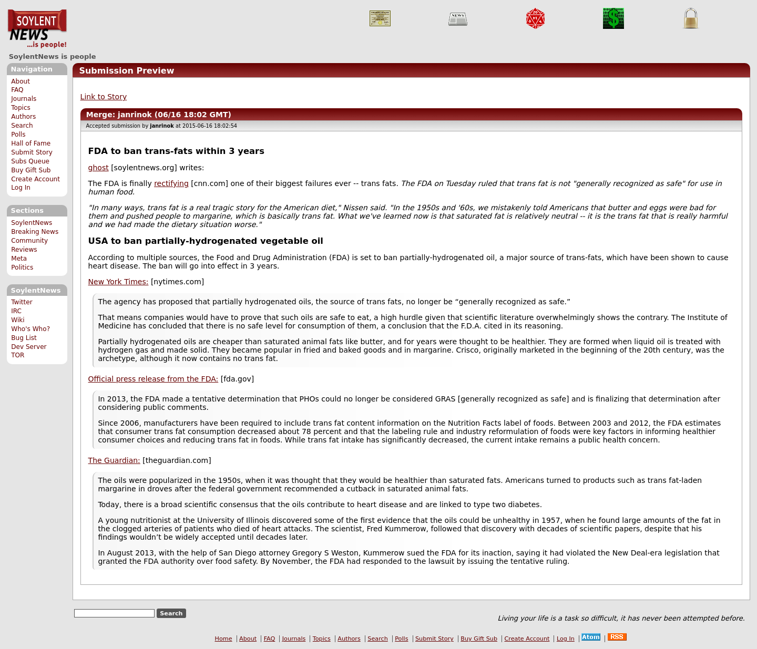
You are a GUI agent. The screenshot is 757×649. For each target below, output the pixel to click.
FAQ (17, 90)
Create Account (35, 179)
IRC (16, 311)
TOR (17, 355)
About (20, 81)
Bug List (24, 338)
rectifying (171, 183)
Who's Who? (30, 329)
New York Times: (118, 281)
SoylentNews (37, 29)
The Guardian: (114, 460)
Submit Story (32, 152)
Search (22, 125)
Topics (20, 107)
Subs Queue (30, 161)
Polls (18, 134)
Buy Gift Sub (30, 170)
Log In (20, 187)
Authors (23, 116)
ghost (98, 167)
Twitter (21, 302)
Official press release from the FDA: (153, 379)
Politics (22, 267)
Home (223, 638)
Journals (23, 98)
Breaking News (34, 231)
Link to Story (103, 96)
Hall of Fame (30, 143)
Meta (19, 258)
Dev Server (28, 347)
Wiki (17, 320)
